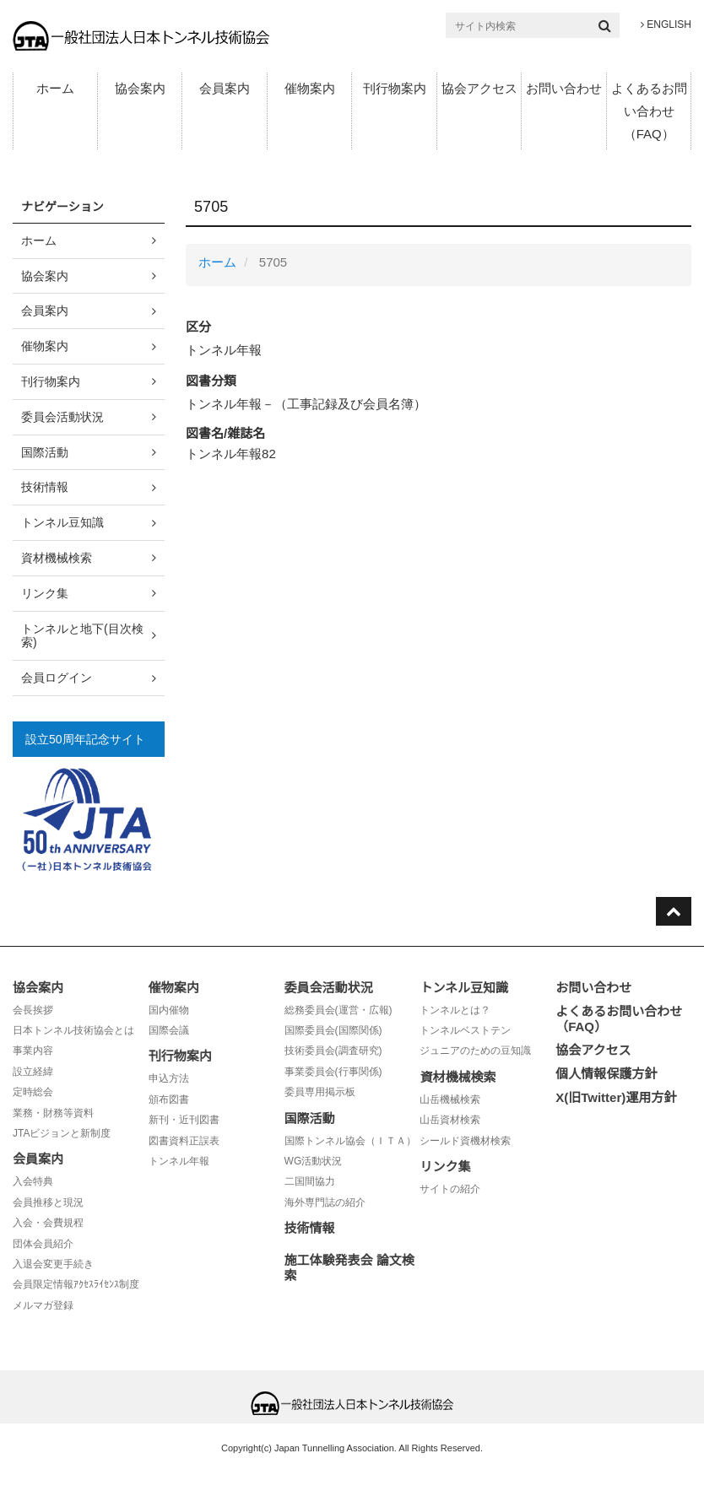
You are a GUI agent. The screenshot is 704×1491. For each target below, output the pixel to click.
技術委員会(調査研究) (333, 1050)
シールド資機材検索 (465, 1141)
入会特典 (33, 1181)
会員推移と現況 (48, 1202)
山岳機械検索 (450, 1099)
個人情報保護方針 (606, 1074)
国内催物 (169, 1010)
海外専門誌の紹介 (325, 1202)
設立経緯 (33, 1072)
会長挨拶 (33, 1010)
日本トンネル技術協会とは (73, 1030)
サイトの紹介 (450, 1189)
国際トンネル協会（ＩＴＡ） (350, 1141)
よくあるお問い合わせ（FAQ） (649, 111)
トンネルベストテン (465, 1030)
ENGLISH (666, 24)
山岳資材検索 (450, 1120)
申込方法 (169, 1078)
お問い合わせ (564, 88)
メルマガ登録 (43, 1305)
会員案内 (224, 88)
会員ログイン (56, 677)
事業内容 (33, 1050)
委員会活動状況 (62, 417)
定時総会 (33, 1092)
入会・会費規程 (48, 1223)
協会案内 (140, 88)
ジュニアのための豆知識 (475, 1050)
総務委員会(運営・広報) (338, 1010)
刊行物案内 (394, 88)
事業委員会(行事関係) (333, 1072)
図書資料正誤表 (184, 1141)
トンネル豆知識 (62, 522)
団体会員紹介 (43, 1244)
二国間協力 (309, 1181)
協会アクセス (479, 88)
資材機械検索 (56, 558)
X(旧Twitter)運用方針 (615, 1097)
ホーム (55, 88)
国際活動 (44, 452)
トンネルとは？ (455, 1010)
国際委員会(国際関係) (333, 1030)
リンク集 (44, 593)
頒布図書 (169, 1099)
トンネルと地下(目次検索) (82, 636)
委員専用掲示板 (319, 1092)
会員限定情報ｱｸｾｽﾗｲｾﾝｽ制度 (76, 1284)
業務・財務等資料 (53, 1113)
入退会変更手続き (53, 1264)
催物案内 (309, 88)
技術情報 (44, 487)
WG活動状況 (313, 1161)
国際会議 (169, 1030)
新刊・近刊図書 (184, 1120)
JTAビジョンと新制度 (62, 1133)
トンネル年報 (179, 1161)
